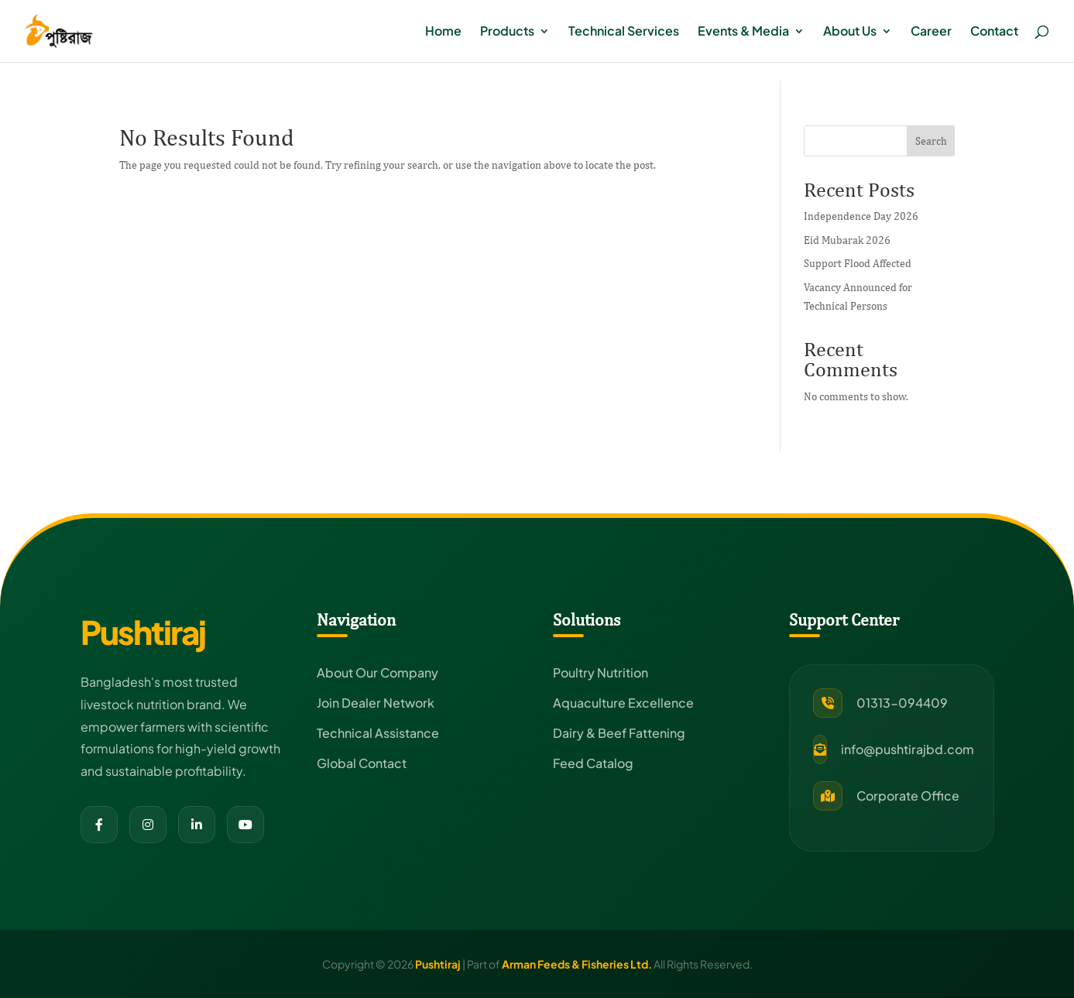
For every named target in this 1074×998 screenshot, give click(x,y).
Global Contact (362, 763)
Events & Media (743, 32)
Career (931, 32)
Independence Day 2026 (861, 216)
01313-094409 (902, 702)
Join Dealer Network (375, 702)
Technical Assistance (378, 733)
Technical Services (623, 32)
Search (931, 141)
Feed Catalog (593, 763)
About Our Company (377, 672)
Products (507, 32)
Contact (994, 32)
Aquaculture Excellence (623, 702)
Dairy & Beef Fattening (619, 733)
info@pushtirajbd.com (907, 749)
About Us (850, 32)
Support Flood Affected (857, 263)
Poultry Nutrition (600, 672)
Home (443, 32)
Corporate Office (907, 795)
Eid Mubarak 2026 (847, 240)
